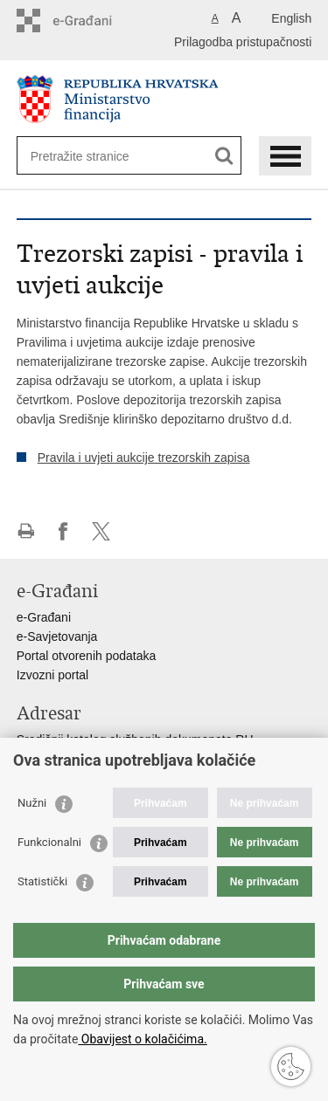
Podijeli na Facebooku (63, 531)
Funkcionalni (49, 842)
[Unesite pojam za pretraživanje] (94, 155)
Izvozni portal (52, 675)
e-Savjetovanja (57, 636)
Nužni (31, 802)
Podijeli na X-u (101, 531)
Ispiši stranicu (26, 531)
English (291, 18)
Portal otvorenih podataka (87, 656)
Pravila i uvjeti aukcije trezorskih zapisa (144, 457)
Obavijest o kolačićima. (142, 1039)
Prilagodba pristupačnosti (242, 42)
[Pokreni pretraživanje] (224, 156)
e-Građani (44, 617)
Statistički (42, 881)
